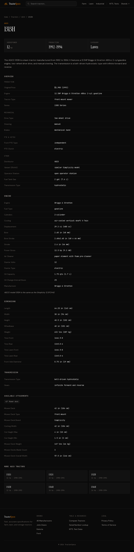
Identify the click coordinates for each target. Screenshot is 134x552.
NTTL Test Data (75, 529)
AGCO (23, 17)
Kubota (40, 529)
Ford (39, 533)
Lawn (91, 4)
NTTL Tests (114, 4)
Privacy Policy (107, 521)
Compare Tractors (77, 521)
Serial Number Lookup (78, 525)
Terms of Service (109, 525)
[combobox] (51, 3)
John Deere (42, 525)
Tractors (14, 17)
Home (6, 17)
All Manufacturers (44, 521)
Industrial (100, 4)
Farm (84, 4)
